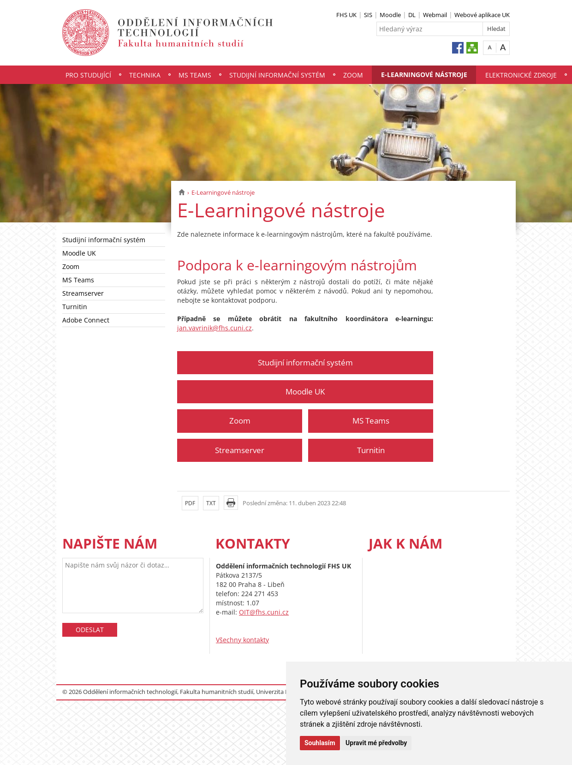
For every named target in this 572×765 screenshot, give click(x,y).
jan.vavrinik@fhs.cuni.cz (214, 327)
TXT (211, 503)
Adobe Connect (85, 320)
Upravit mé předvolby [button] (376, 743)
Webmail (435, 15)
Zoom (353, 75)
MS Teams (195, 75)
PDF (190, 503)
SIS (368, 15)
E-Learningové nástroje (424, 74)
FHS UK (346, 15)
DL (412, 15)
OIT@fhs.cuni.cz (264, 612)
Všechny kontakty (242, 639)
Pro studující (88, 75)
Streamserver (83, 293)
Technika (145, 75)
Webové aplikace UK (482, 15)
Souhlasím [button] (319, 743)
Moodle (390, 15)
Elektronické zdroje (521, 75)
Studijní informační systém (277, 75)
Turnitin (74, 306)
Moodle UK (79, 253)
